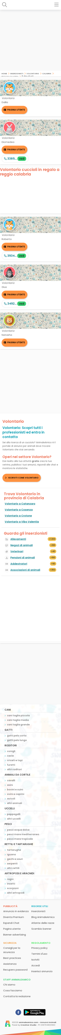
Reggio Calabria (9, 76)
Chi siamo (9, 984)
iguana (11, 854)
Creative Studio (28, 1025)
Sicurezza (10, 943)
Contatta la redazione (17, 996)
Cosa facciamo (12, 990)
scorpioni (13, 888)
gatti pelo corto (17, 735)
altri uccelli (14, 818)
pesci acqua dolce (18, 829)
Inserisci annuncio (42, 971)
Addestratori (18, 563)
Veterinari (16, 551)
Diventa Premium (13, 917)
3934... (15, 256)
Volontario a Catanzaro (20, 503)
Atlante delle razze (42, 923)
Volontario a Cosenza (19, 509)
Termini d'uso (39, 953)
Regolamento (40, 943)
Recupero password (15, 969)
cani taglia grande (18, 724)
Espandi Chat (11, 923)
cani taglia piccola (18, 715)
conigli (11, 751)
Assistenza (9, 964)
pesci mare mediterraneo (23, 834)
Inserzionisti (16, 73)
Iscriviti (35, 959)
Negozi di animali (21, 545)
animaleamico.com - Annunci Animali (37, 1022)
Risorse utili (39, 906)
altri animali (14, 803)
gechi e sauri (15, 859)
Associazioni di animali (25, 570)
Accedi (35, 965)
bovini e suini (15, 789)
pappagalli (13, 814)
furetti (11, 764)
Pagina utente (16, 109)
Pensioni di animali (22, 557)
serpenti (12, 863)
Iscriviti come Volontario (23, 477)
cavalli (11, 780)
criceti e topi (15, 760)
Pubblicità (10, 906)
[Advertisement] (30, 40)
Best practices (12, 958)
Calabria (46, 73)
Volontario (33, 73)
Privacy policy (39, 948)
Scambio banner (41, 928)
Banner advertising (14, 934)
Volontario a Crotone (18, 515)
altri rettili (13, 868)
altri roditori (14, 769)
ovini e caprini (15, 794)
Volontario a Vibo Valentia (22, 521)
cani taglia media (18, 720)
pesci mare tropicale (20, 839)
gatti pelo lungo (17, 740)
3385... (15, 159)
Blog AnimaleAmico (43, 917)
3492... (15, 303)
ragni (10, 879)
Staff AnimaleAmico (17, 979)
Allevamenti (18, 539)
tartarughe (14, 850)
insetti (11, 883)
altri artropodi (15, 892)
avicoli (11, 798)
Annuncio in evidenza (16, 911)
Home (4, 73)
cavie (10, 755)
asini (10, 785)
